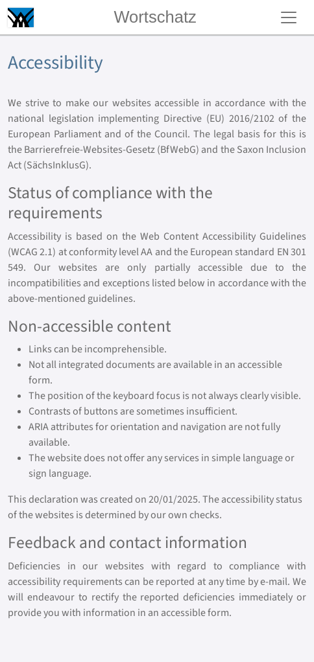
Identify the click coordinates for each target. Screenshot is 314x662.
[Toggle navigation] (288, 17)
